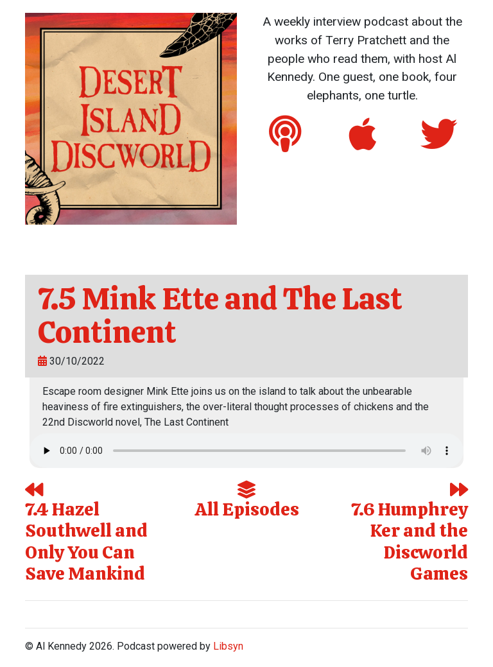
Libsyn (228, 646)
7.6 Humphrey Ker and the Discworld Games (409, 533)
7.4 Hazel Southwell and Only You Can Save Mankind (86, 533)
